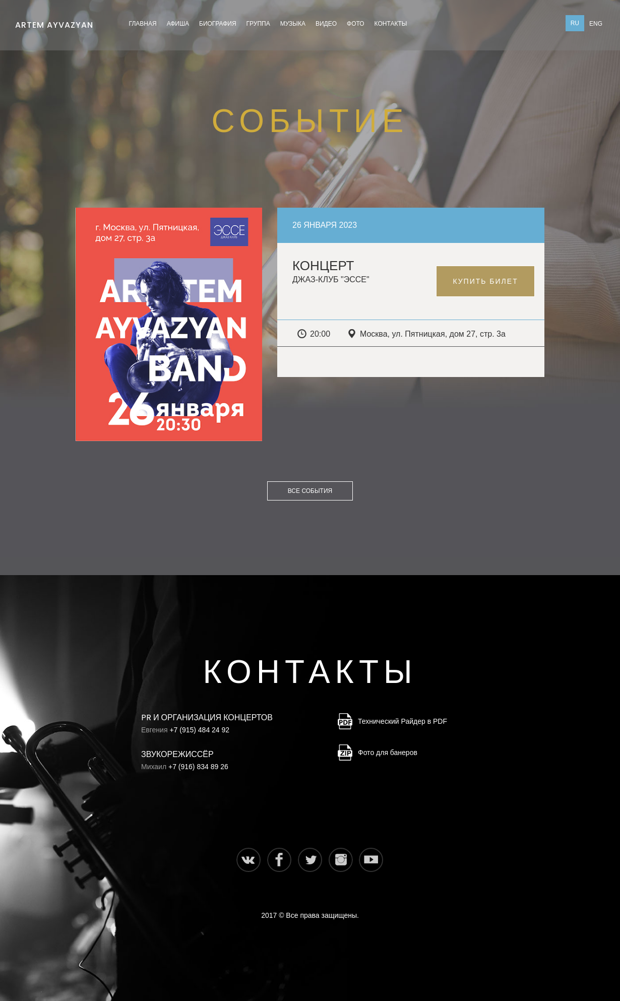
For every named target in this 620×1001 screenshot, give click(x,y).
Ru (575, 23)
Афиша (178, 23)
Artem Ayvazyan (54, 22)
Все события (310, 490)
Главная (143, 23)
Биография (217, 23)
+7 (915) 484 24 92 (199, 730)
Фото (355, 23)
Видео (326, 23)
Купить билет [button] (485, 281)
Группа (258, 23)
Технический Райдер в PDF (402, 721)
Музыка (292, 23)
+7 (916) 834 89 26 (198, 767)
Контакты (391, 23)
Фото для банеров (387, 752)
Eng (595, 23)
